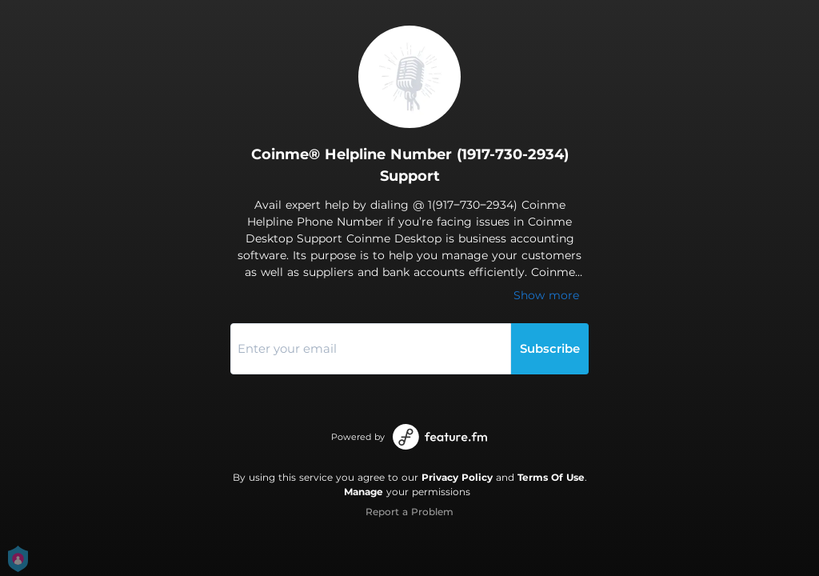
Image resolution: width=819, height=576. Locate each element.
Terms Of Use (551, 477)
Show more (546, 295)
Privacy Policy (457, 477)
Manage (363, 492)
